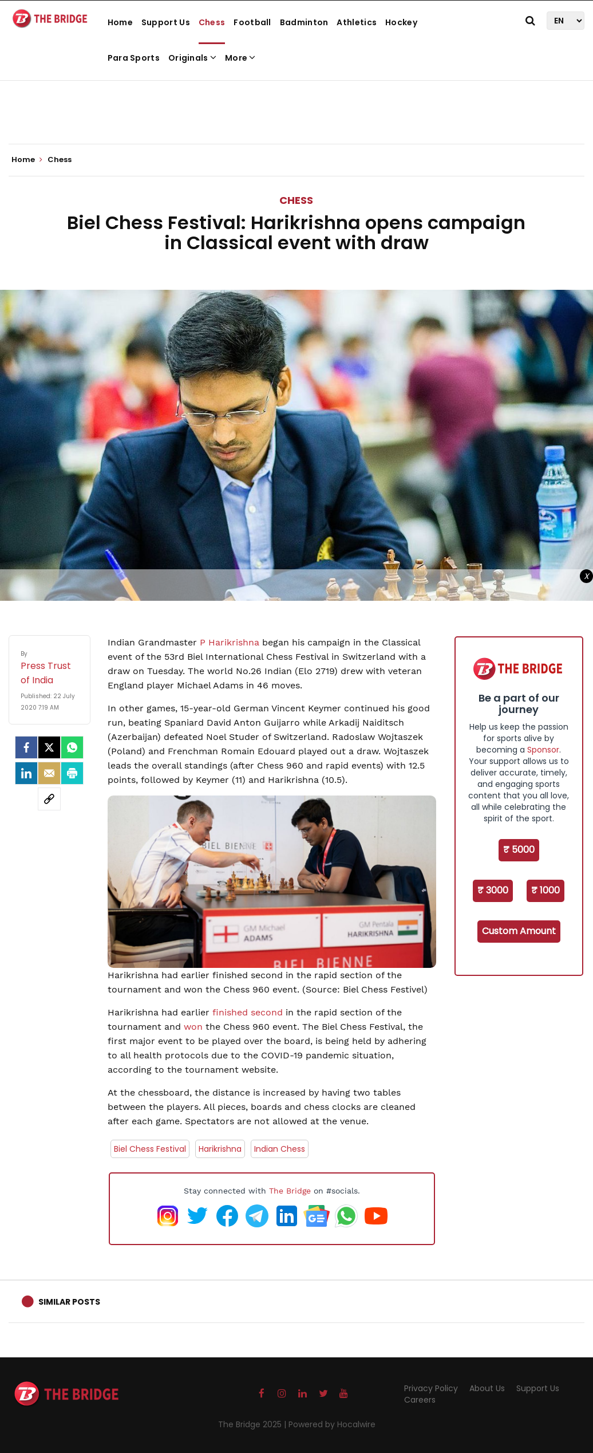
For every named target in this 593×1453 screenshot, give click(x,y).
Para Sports (134, 58)
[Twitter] (49, 747)
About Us (487, 1388)
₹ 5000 (519, 849)
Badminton (304, 22)
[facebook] (26, 747)
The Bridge (290, 1190)
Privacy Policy (431, 1388)
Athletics (357, 22)
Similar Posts (69, 1302)
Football (252, 22)
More (240, 58)
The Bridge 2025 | (253, 1424)
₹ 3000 (492, 890)
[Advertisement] (296, 108)
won (193, 1026)
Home (120, 22)
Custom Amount (519, 931)
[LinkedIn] (26, 773)
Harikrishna (220, 1149)
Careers (420, 1399)
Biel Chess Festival (150, 1149)
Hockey (401, 22)
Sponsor (543, 749)
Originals (192, 58)
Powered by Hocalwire (331, 1424)
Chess (212, 22)
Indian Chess (279, 1149)
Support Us (165, 22)
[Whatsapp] (72, 747)
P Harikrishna (229, 642)
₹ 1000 (545, 890)
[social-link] (49, 798)
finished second (247, 1012)
